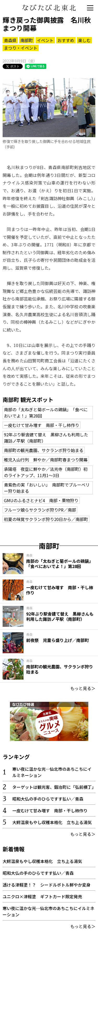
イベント (45, 40)
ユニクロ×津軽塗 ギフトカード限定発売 (42, 896)
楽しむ (84, 40)
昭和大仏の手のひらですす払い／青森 (47, 799)
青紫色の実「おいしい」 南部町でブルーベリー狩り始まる (47, 488)
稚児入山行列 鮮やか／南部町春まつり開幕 (46, 459)
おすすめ (65, 40)
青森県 (10, 40)
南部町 (26, 40)
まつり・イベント (20, 48)
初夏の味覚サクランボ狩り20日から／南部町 (46, 519)
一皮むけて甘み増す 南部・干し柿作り (41, 425)
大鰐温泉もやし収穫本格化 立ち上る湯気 (52, 822)
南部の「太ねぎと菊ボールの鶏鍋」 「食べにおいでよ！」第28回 (46, 412)
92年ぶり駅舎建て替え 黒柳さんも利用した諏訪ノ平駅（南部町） (46, 437)
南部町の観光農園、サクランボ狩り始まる (43, 450)
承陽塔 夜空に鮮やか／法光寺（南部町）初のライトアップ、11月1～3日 (46, 472)
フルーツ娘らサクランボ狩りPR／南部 (40, 510)
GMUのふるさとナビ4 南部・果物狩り (41, 500)
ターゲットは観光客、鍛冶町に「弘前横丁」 (54, 787)
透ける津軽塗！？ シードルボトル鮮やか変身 (46, 885)
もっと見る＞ (82, 688)
